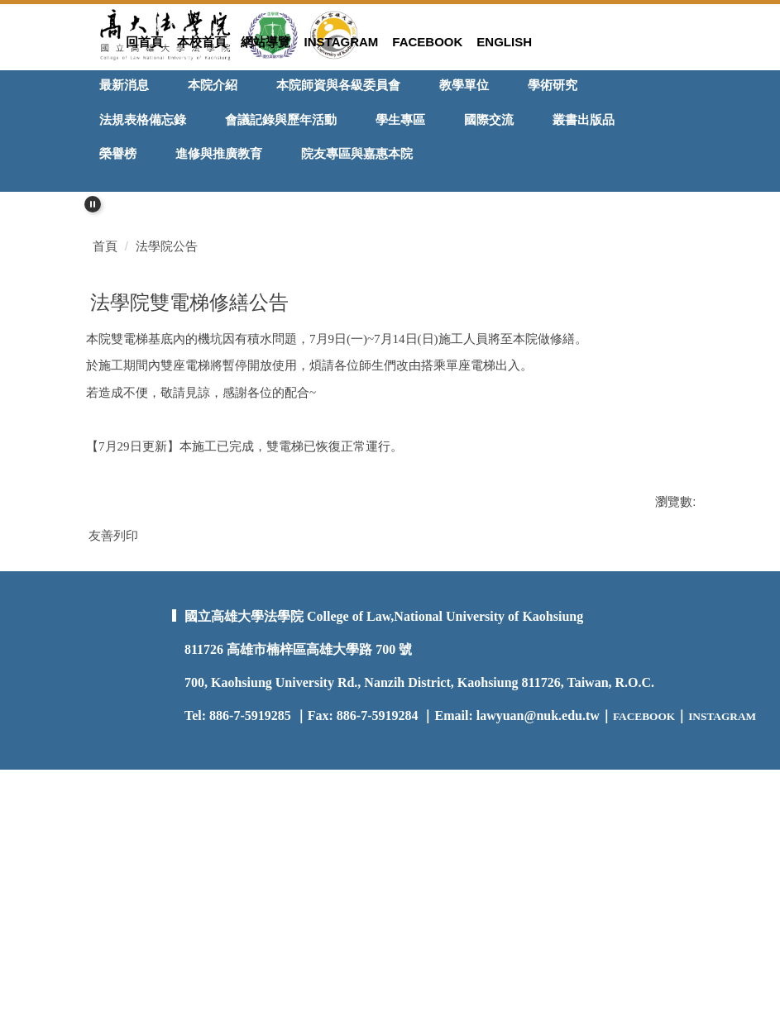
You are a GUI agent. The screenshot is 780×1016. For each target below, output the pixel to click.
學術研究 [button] (552, 85)
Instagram (341, 42)
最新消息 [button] (124, 85)
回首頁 (144, 42)
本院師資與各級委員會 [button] (338, 85)
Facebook (427, 42)
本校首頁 (202, 42)
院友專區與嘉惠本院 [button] (357, 153)
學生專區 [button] (400, 119)
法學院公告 (167, 445)
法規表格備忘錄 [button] (142, 119)
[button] (92, 204)
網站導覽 (265, 42)
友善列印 (113, 734)
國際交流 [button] (489, 119)
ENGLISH (504, 42)
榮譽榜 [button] (117, 153)
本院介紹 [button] (212, 85)
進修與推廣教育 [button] (218, 153)
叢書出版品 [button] (584, 119)
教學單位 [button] (464, 85)
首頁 (105, 445)
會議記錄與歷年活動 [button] (281, 119)
